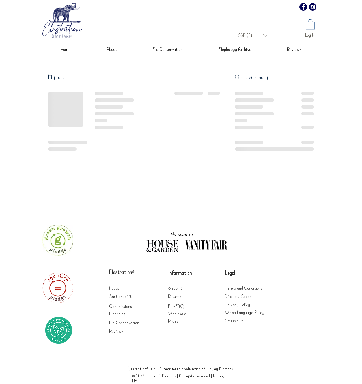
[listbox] (252, 35)
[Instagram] (312, 7)
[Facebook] (303, 7)
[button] (252, 35)
